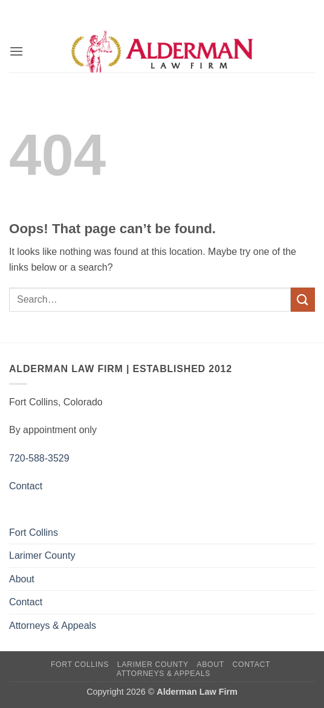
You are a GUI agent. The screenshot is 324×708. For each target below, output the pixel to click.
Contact (25, 486)
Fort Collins (33, 532)
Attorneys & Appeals (52, 625)
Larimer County (42, 555)
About (21, 579)
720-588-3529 (39, 458)
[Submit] (303, 299)
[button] (16, 51)
